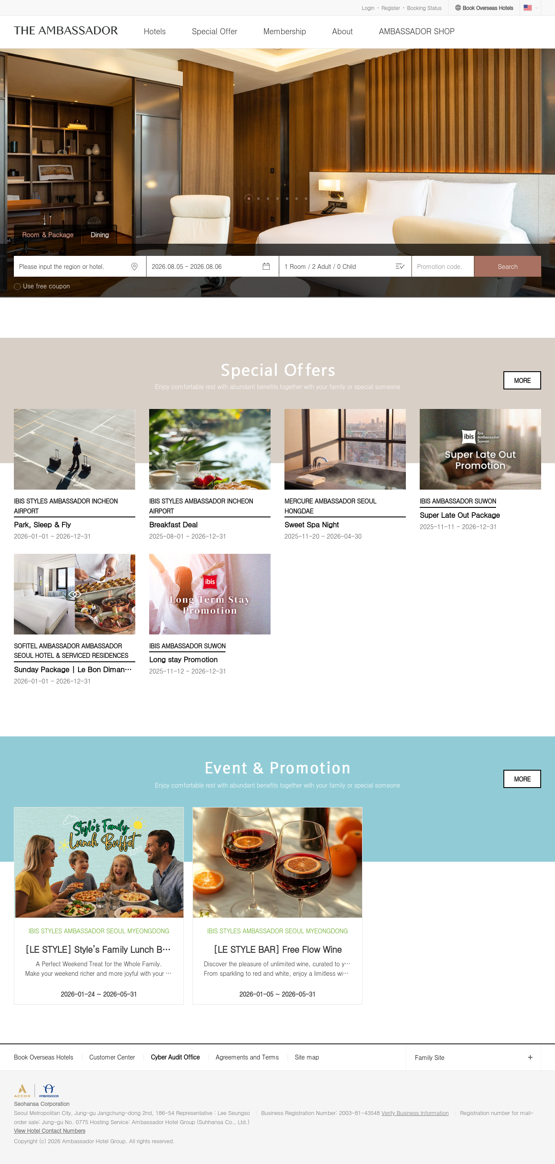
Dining (100, 234)
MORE (522, 380)
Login (368, 7)
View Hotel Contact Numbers (49, 1130)
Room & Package (47, 234)
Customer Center (112, 1057)
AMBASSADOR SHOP (417, 31)
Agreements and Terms (246, 1057)
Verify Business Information (415, 1112)
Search (508, 266)
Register (391, 7)
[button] (249, 198)
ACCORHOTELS (40, 1091)
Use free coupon (46, 286)
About (342, 31)
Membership (284, 31)
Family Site (425, 1057)
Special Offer (214, 31)
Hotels (155, 31)
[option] (277, 173)
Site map (307, 1057)
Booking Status (424, 7)
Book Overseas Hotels (43, 1057)
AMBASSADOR (87, 1091)
